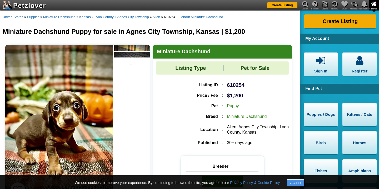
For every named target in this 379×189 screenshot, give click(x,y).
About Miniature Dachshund (202, 17)
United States (13, 17)
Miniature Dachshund (59, 17)
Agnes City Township (133, 17)
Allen (156, 17)
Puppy (233, 106)
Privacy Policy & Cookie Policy (255, 183)
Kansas (85, 17)
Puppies (33, 17)
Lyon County (104, 17)
